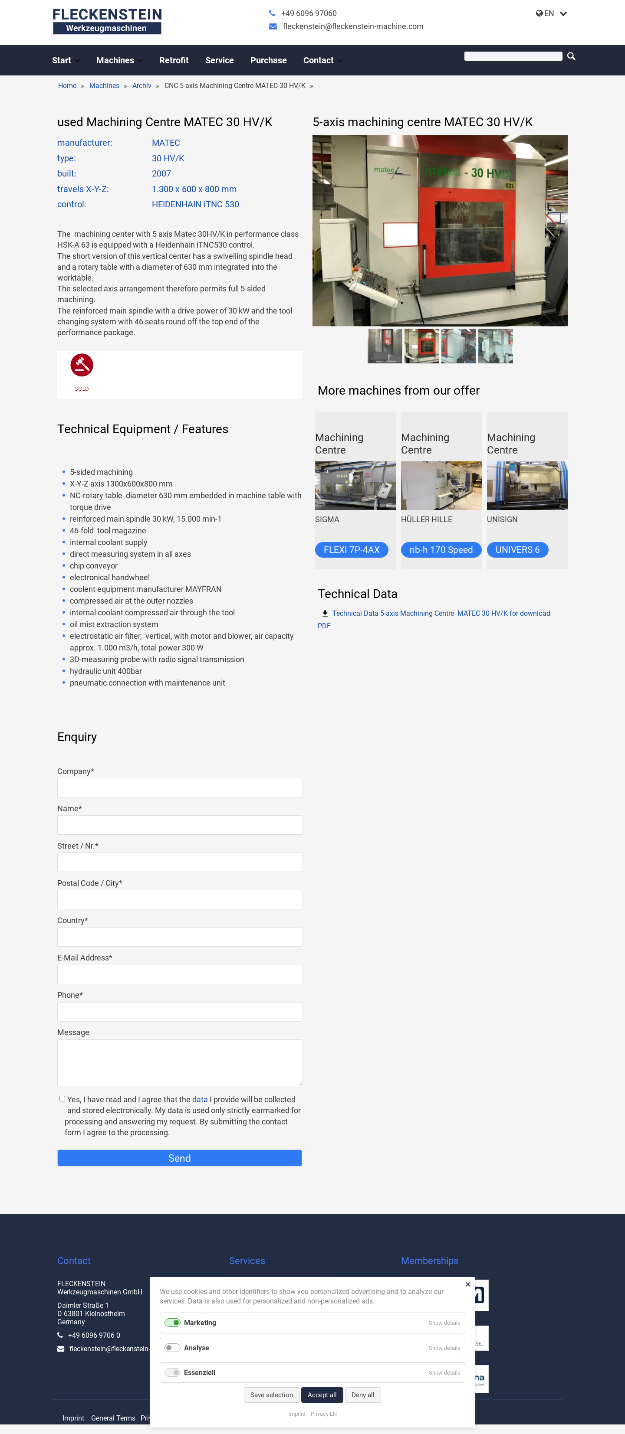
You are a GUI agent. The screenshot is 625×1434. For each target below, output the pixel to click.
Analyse (196, 1348)
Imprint (73, 1418)
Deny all (363, 1395)
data (200, 1099)
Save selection (271, 1395)
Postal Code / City (89, 883)
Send (179, 1158)
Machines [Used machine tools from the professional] (115, 60)
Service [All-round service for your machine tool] (219, 60)
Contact (318, 60)
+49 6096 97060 (309, 13)
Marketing (200, 1323)
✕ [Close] (467, 1284)
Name (76, 808)
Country (76, 920)
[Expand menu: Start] (77, 61)
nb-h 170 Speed (441, 550)
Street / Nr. (78, 845)
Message (73, 1032)
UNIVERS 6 (518, 550)
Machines (104, 86)
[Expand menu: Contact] (340, 61)
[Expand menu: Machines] (140, 61)
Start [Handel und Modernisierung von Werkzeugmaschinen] (61, 60)
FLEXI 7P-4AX (352, 550)
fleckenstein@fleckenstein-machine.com (353, 26)
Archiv (141, 86)
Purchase (268, 60)
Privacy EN (324, 1414)
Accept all (322, 1395)
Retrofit (174, 60)
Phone (76, 995)
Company (76, 771)
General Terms (113, 1418)
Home (67, 86)
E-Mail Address (84, 957)
